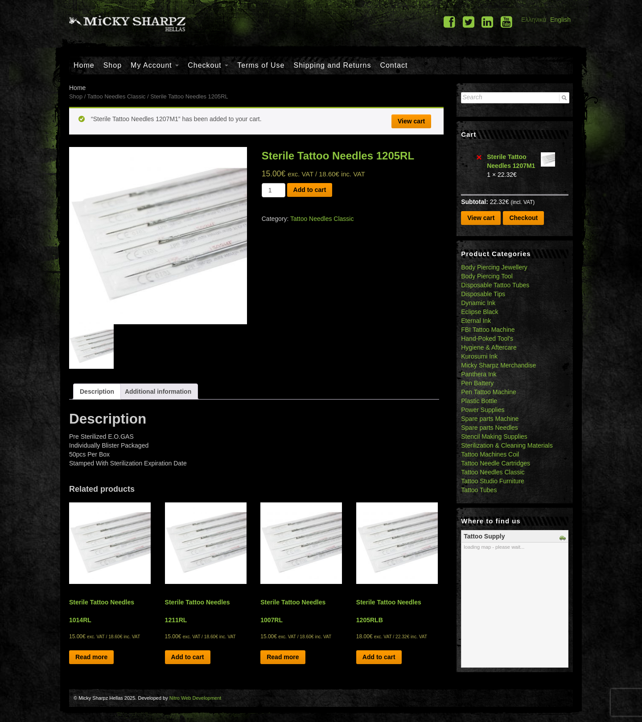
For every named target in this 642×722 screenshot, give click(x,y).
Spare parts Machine (490, 418)
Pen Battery (477, 383)
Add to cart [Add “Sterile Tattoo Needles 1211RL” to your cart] (187, 657)
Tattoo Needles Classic (116, 96)
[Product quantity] (273, 190)
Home (84, 65)
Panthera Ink (478, 374)
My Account (155, 65)
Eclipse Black (479, 311)
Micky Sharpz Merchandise (498, 365)
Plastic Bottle (479, 400)
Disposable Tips (483, 294)
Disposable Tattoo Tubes (495, 285)
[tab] (97, 391)
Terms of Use (260, 65)
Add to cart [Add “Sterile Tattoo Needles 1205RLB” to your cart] (378, 657)
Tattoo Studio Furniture (492, 481)
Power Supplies (482, 409)
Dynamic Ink (478, 302)
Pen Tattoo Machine (488, 392)
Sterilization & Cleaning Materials (506, 445)
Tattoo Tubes (479, 490)
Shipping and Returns (332, 65)
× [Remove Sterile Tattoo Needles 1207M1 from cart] (479, 157)
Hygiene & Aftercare (489, 347)
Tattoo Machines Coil (490, 454)
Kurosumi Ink (479, 356)
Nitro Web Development (195, 698)
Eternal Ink (476, 320)
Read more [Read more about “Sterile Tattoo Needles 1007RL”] (283, 657)
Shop (112, 65)
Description (97, 391)
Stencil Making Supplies (494, 436)
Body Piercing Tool (487, 276)
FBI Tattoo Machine (487, 329)
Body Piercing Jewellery (494, 267)
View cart (411, 121)
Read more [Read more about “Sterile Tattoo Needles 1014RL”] (91, 657)
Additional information (158, 391)
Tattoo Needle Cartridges (495, 463)
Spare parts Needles (489, 427)
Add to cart (309, 189)
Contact (393, 65)
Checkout (208, 65)
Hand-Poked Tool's (487, 338)
